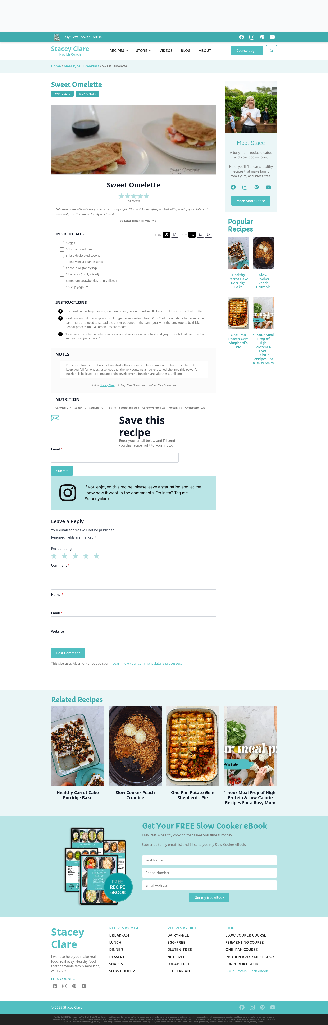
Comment (60, 565)
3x (208, 234)
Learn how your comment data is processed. (147, 663)
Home (56, 66)
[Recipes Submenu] (128, 50)
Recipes (116, 51)
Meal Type (72, 66)
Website (57, 631)
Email (57, 449)
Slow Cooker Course (246, 935)
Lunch (115, 942)
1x (192, 234)
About (205, 51)
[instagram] (65, 986)
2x (200, 234)
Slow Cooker (122, 971)
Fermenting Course (245, 942)
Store (141, 51)
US (166, 234)
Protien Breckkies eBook (250, 957)
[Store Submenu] (151, 50)
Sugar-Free (178, 964)
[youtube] (84, 986)
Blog (185, 51)
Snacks (116, 964)
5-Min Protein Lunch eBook (247, 971)
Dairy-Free (178, 935)
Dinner (116, 949)
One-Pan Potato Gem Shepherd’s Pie (238, 341)
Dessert (116, 957)
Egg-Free (176, 942)
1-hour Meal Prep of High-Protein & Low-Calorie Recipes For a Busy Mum (263, 349)
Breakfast (91, 66)
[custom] (241, 37)
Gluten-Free (179, 949)
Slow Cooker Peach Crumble (263, 281)
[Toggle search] (271, 50)
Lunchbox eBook (242, 964)
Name (57, 594)
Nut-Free (176, 957)
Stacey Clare (107, 385)
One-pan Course (242, 949)
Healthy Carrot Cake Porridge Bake (238, 281)
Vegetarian (178, 971)
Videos (166, 51)
